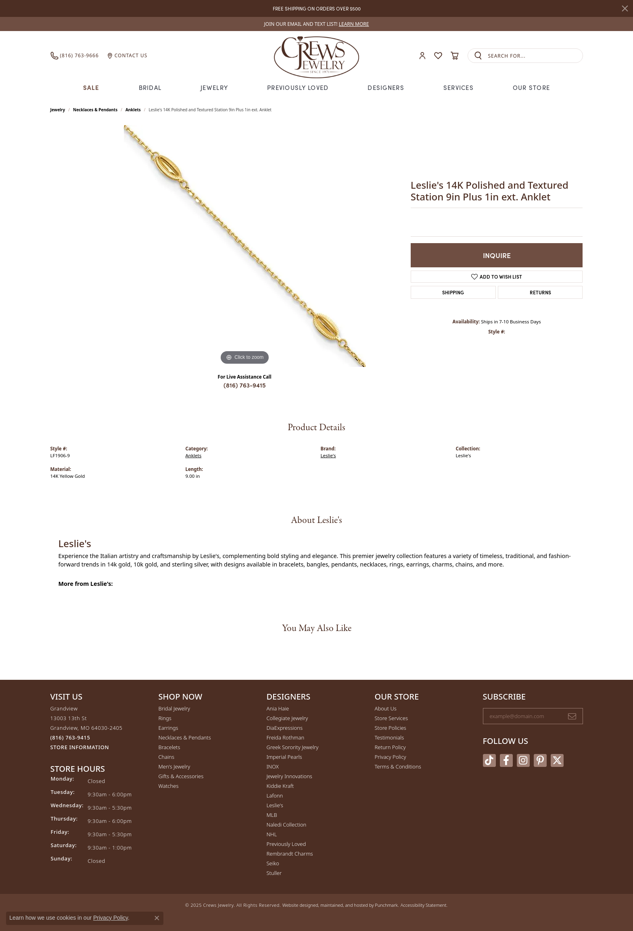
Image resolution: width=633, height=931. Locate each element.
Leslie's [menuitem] (275, 805)
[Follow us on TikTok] (489, 760)
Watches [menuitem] (169, 785)
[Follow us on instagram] (523, 760)
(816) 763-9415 (245, 385)
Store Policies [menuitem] (390, 727)
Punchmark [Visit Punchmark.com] (386, 905)
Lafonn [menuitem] (275, 795)
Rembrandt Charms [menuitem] (290, 853)
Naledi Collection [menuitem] (287, 824)
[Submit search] (478, 56)
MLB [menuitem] (272, 815)
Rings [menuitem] (165, 718)
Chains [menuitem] (167, 756)
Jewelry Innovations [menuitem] (289, 776)
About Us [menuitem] (386, 708)
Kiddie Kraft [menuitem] (280, 785)
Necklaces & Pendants (95, 109)
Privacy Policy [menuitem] (390, 756)
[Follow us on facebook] (506, 760)
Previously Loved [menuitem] (286, 844)
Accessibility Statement (424, 905)
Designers (386, 87)
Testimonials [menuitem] (389, 737)
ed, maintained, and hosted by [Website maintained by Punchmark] (344, 905)
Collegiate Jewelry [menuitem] (287, 718)
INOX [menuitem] (273, 766)
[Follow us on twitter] (557, 760)
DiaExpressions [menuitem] (285, 727)
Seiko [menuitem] (273, 863)
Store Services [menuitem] (391, 718)
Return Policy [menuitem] (390, 747)
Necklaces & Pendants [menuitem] (185, 737)
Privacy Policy (110, 917)
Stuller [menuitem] (274, 873)
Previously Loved (297, 87)
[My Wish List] (438, 56)
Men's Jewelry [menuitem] (174, 766)
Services (458, 87)
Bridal (150, 87)
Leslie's (328, 455)
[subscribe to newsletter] (572, 716)
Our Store (531, 87)
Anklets (133, 109)
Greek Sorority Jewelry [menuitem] (293, 747)
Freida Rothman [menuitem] (286, 737)
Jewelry (214, 87)
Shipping (453, 292)
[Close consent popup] (157, 918)
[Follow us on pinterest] (540, 760)
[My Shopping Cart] (455, 56)
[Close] (625, 8)
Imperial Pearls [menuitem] (284, 756)
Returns (540, 292)
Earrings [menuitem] (168, 727)
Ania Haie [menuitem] (278, 708)
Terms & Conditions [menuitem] (398, 766)
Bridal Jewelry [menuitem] (174, 708)
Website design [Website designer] (297, 905)
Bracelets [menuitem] (169, 747)
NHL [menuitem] (272, 834)
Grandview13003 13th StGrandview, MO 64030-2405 (86, 728)
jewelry (57, 109)
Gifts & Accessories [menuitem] (181, 776)
